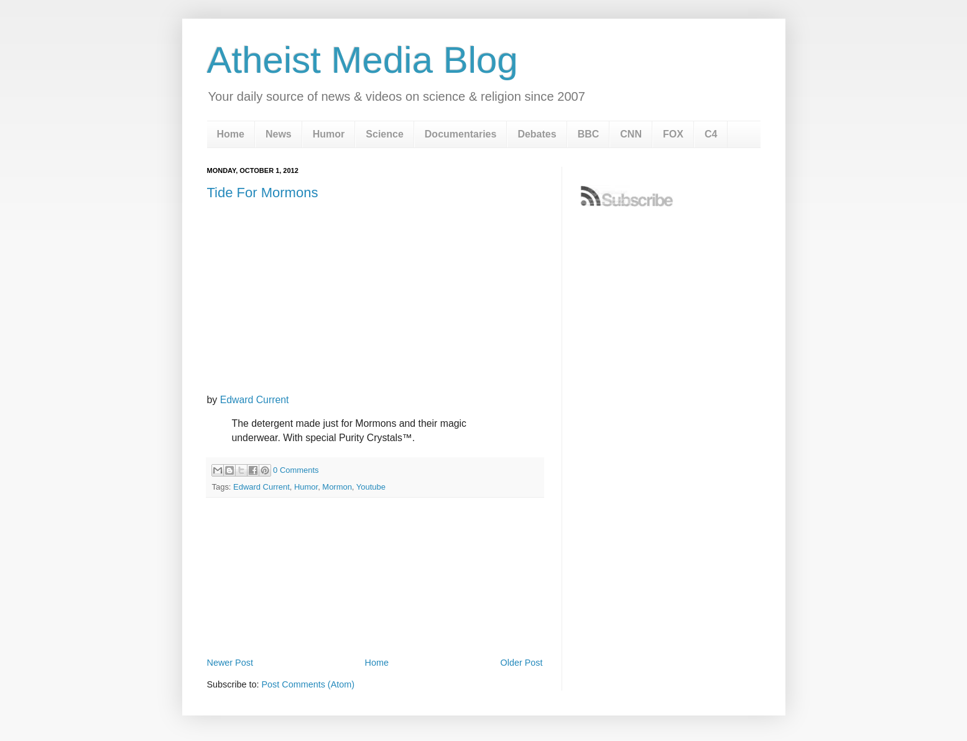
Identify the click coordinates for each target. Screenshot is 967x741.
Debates (536, 134)
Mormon (337, 487)
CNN (631, 134)
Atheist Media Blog (362, 60)
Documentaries (461, 134)
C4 (711, 134)
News (279, 134)
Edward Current (254, 399)
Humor (329, 134)
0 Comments (295, 470)
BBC (588, 134)
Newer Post (230, 663)
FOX (673, 134)
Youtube (371, 487)
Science (384, 134)
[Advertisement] (375, 619)
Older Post (522, 663)
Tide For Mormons (262, 192)
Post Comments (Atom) (308, 684)
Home (230, 134)
